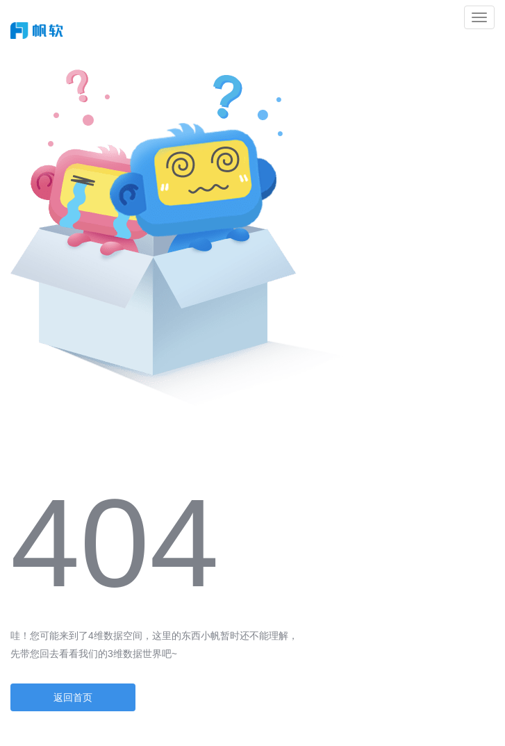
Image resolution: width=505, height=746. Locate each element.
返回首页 (72, 697)
